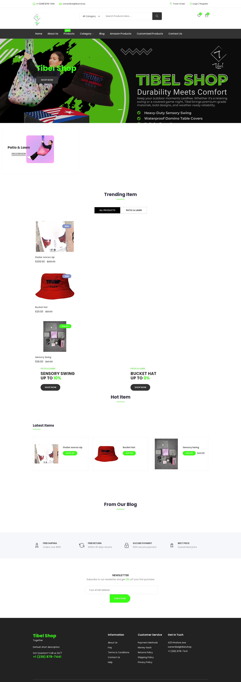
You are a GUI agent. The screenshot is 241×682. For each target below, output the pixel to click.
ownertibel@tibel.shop (74, 3)
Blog (102, 33)
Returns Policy (145, 645)
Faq (110, 640)
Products (69, 33)
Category (87, 33)
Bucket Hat (41, 307)
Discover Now (19, 153)
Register (204, 3)
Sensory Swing (43, 357)
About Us (52, 33)
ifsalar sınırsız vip (45, 257)
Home (38, 33)
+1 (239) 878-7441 (47, 649)
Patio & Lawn (134, 210)
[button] (18, 81)
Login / (196, 3)
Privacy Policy (145, 654)
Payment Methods (148, 635)
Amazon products (120, 33)
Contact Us (175, 33)
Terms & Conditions (118, 645)
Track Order (179, 3)
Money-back (145, 640)
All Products (107, 210)
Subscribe (157, 590)
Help (110, 654)
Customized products (150, 33)
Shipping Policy (146, 649)
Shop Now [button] (47, 80)
